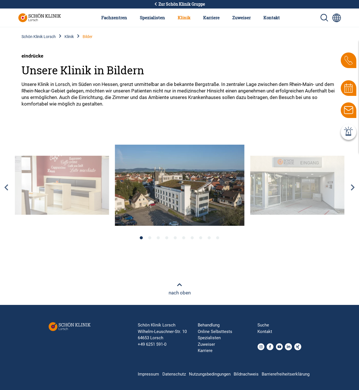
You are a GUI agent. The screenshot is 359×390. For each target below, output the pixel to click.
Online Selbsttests (215, 331)
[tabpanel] (179, 185)
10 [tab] (218, 238)
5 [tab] (175, 238)
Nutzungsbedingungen (210, 374)
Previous (6, 187)
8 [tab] (201, 238)
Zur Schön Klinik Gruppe (179, 4)
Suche (263, 325)
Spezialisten (152, 17)
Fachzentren (114, 17)
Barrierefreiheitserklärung (285, 374)
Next (352, 187)
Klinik (184, 17)
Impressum (148, 374)
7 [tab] (192, 238)
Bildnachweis (246, 374)
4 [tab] (167, 238)
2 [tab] (150, 238)
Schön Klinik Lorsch (39, 36)
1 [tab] (141, 238)
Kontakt (271, 17)
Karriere (211, 17)
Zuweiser (241, 17)
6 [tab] (184, 238)
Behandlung (209, 325)
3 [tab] (158, 238)
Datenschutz (174, 374)
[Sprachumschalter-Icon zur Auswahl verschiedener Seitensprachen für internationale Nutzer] (336, 18)
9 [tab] (209, 238)
